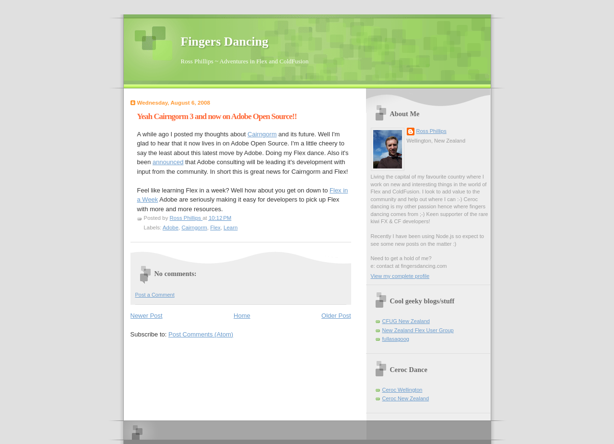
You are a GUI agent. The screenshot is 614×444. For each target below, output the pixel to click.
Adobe (170, 227)
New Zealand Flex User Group (418, 330)
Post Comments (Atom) (200, 334)
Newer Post (146, 315)
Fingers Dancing (225, 41)
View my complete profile (400, 276)
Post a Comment (155, 295)
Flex (215, 227)
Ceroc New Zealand (405, 398)
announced (168, 162)
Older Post (336, 315)
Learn (230, 227)
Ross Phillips (431, 131)
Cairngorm (262, 134)
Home (242, 315)
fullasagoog (396, 339)
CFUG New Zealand (406, 321)
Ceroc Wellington (402, 390)
